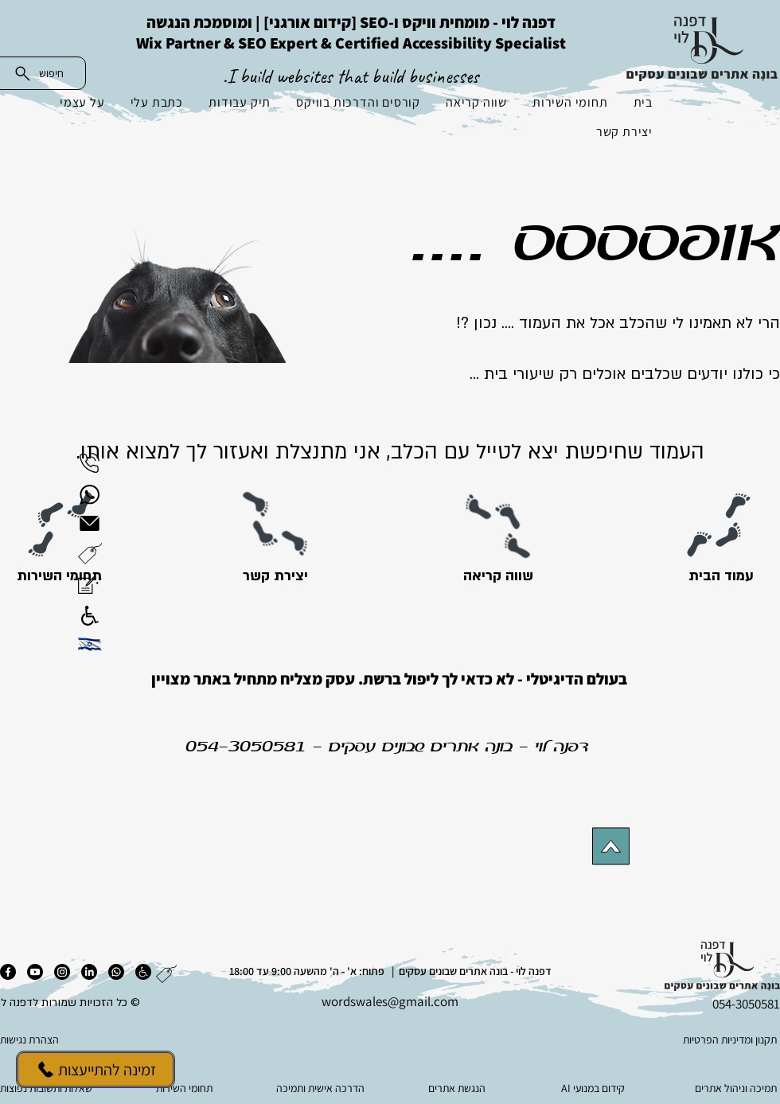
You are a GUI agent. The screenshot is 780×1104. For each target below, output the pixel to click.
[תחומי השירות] (59, 576)
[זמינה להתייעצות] (95, 1069)
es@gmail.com (417, 1001)
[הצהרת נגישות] (79, 1039)
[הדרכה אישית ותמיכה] (322, 1088)
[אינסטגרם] (62, 972)
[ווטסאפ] (116, 972)
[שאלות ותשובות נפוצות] (49, 1088)
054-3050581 (245, 747)
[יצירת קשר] (275, 576)
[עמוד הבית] (720, 576)
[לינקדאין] (89, 972)
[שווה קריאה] (498, 576)
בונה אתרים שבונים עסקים (421, 747)
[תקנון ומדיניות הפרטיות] (699, 1039)
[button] (90, 553)
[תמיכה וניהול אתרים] (730, 1088)
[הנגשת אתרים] (458, 1088)
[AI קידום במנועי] (594, 1088)
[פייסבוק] (8, 972)
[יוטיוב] (35, 972)
